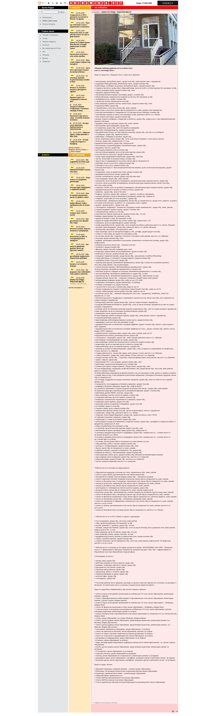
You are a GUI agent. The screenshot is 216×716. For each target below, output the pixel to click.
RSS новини (76, 152)
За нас (45, 38)
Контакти (45, 45)
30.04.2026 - (79, 161)
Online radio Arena (49, 21)
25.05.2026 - (79, 108)
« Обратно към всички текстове (105, 703)
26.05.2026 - (79, 16)
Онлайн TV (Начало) (50, 35)
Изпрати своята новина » (78, 150)
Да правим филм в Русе (51, 48)
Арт (43, 52)
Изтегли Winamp (48, 24)
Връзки (45, 58)
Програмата (47, 17)
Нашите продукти (49, 42)
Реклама (45, 55)
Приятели (46, 62)
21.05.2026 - (80, 170)
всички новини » (75, 148)
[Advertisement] (134, 706)
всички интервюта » (76, 288)
